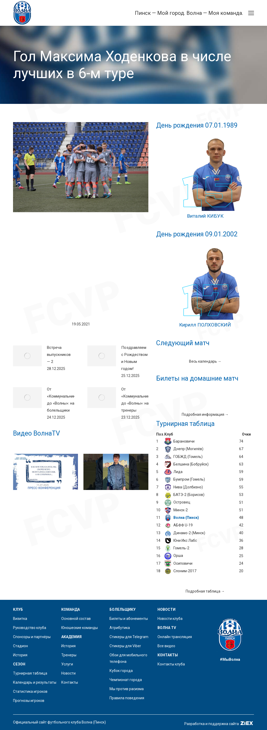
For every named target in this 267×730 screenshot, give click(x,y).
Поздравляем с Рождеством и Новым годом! (134, 358)
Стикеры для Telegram (129, 637)
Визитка (20, 618)
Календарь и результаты (34, 682)
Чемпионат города (126, 680)
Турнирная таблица (30, 673)
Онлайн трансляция (174, 637)
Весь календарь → (205, 361)
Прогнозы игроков (28, 700)
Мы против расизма (127, 689)
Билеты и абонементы (129, 618)
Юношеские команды (79, 628)
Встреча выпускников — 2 (59, 354)
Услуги (67, 664)
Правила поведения (127, 698)
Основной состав (76, 618)
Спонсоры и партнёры (32, 637)
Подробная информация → (205, 414)
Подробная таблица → (205, 591)
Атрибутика (120, 628)
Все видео (166, 646)
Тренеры (68, 655)
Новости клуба (170, 618)
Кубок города (121, 671)
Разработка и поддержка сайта (219, 724)
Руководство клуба (29, 628)
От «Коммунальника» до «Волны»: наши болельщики (63, 400)
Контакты (69, 682)
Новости (68, 673)
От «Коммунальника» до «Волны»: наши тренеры (137, 400)
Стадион (20, 646)
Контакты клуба (171, 664)
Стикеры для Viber (125, 646)
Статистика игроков (30, 691)
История (20, 655)
